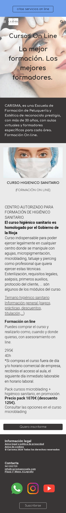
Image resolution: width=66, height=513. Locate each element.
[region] (33, 8)
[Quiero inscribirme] (33, 427)
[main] (33, 57)
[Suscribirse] (33, 505)
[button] (4, 21)
